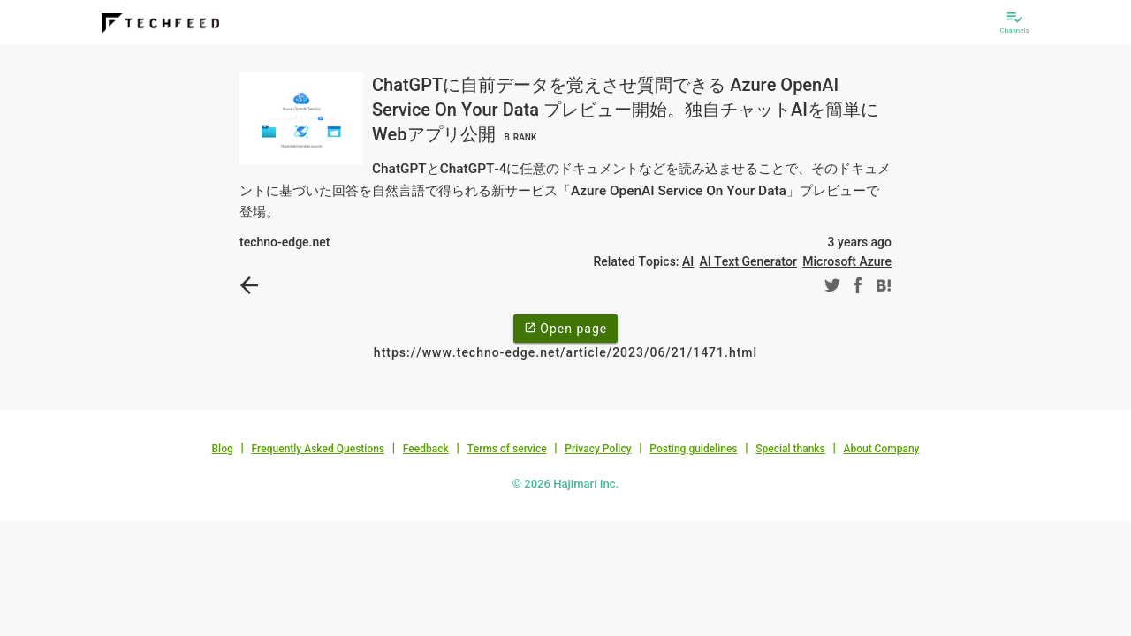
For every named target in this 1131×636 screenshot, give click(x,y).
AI (688, 261)
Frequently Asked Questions (317, 449)
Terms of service (506, 449)
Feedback (426, 449)
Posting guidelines (693, 449)
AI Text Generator (748, 261)
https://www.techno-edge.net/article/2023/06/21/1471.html (565, 352)
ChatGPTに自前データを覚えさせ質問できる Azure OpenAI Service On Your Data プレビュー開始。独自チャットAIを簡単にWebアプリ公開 (625, 109)
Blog (222, 449)
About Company (881, 449)
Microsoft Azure (847, 261)
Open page (565, 328)
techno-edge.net (284, 242)
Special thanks (790, 449)
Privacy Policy (598, 449)
